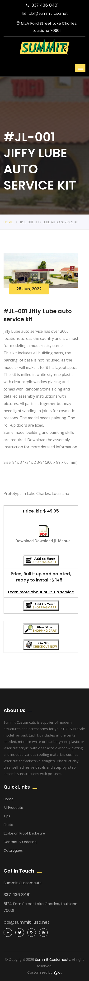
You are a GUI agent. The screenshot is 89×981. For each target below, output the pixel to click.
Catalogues (13, 850)
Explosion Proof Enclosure (24, 833)
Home (8, 222)
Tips (7, 816)
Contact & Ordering (20, 841)
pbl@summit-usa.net (45, 13)
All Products (13, 807)
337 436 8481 (42, 5)
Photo (8, 824)
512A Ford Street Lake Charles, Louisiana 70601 (46, 27)
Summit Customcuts (52, 959)
